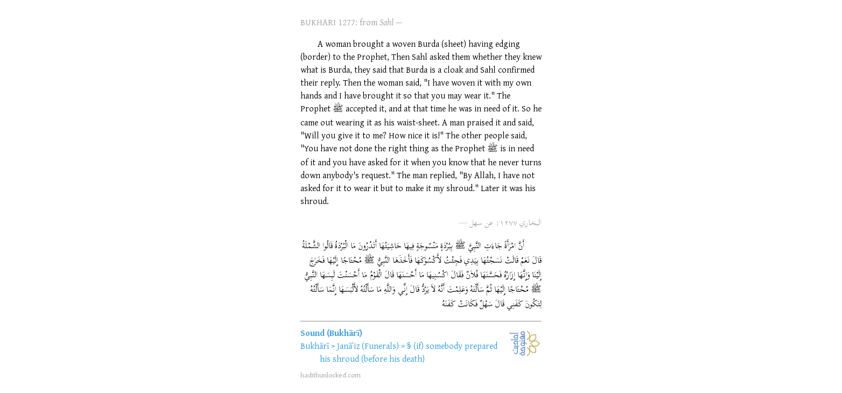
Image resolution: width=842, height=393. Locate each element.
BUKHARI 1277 (327, 22)
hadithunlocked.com (330, 374)
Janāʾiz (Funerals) (368, 345)
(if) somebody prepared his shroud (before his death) (408, 352)
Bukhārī (314, 345)
